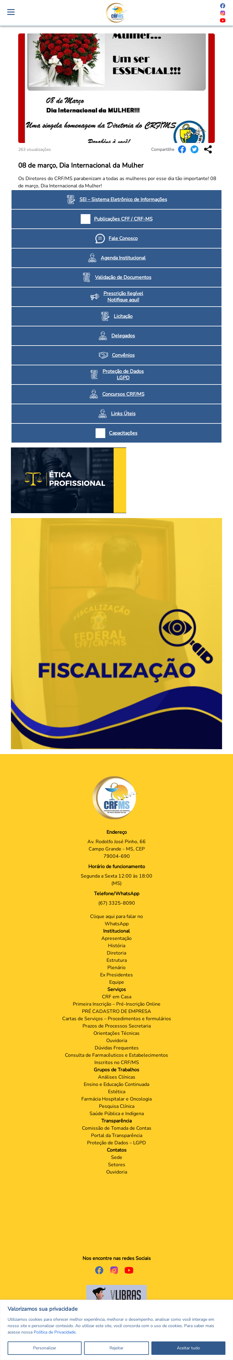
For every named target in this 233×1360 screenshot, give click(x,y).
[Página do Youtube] (223, 20)
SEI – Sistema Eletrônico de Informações (123, 199)
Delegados (123, 335)
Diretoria (116, 953)
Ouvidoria (116, 1040)
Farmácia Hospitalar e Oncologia (116, 1099)
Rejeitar (116, 1348)
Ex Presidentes (116, 975)
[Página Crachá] (116, 12)
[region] (116, 1330)
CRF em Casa (116, 996)
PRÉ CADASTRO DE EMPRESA (116, 1011)
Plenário (116, 967)
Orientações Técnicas (116, 1033)
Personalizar (44, 1348)
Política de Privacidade (55, 1332)
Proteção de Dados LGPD (123, 374)
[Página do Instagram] (223, 12)
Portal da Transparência (116, 1135)
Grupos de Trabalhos (116, 1069)
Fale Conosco (123, 238)
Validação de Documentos (123, 277)
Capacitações (123, 433)
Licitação (123, 316)
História (116, 945)
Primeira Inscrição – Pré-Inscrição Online (116, 1004)
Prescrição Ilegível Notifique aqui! (123, 296)
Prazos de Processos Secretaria (117, 1026)
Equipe (116, 982)
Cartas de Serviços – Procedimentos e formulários (116, 1018)
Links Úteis (123, 413)
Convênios (123, 355)
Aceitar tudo (188, 1348)
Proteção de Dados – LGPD (116, 1142)
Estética (116, 1091)
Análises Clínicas (116, 1077)
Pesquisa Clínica (116, 1106)
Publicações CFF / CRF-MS (123, 219)
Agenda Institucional (123, 258)
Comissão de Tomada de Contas (116, 1128)
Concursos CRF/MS (123, 394)
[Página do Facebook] (223, 5)
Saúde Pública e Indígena (116, 1113)
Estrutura (116, 960)
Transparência (116, 1121)
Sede (116, 1157)
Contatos (117, 1150)
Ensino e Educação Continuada (116, 1084)
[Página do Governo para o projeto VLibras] (116, 1295)
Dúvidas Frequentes (117, 1048)
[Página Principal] (116, 797)
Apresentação (116, 938)
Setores (116, 1164)
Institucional (116, 931)
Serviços (116, 989)
